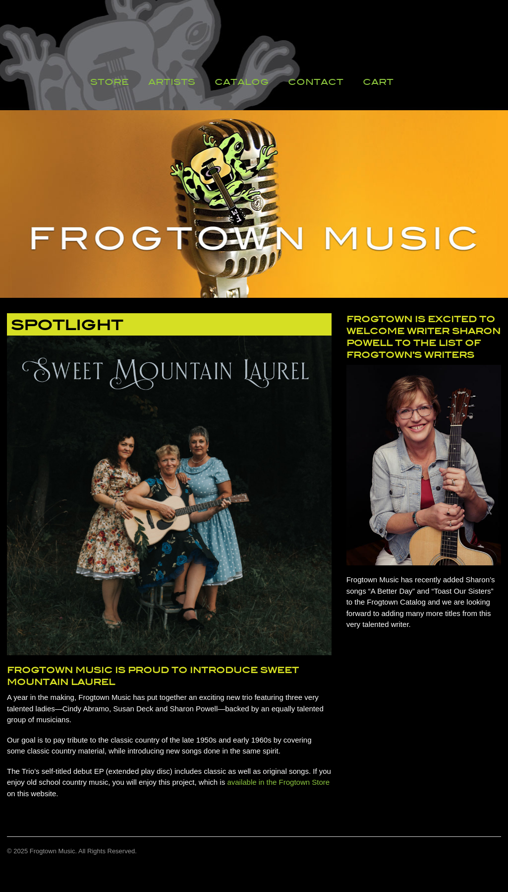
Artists (171, 82)
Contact (315, 82)
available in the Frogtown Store (278, 782)
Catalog (242, 82)
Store (109, 82)
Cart (378, 82)
